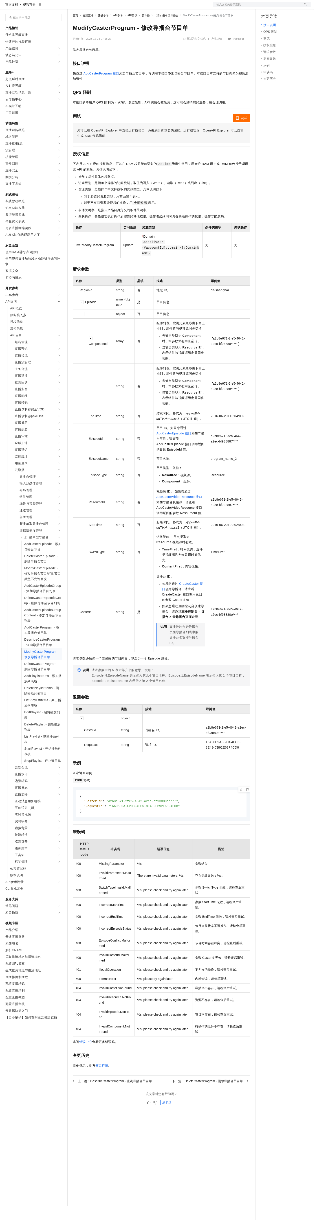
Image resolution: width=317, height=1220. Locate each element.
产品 (58, 7)
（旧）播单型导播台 (166, 29)
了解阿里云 (148, 7)
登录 (304, 7)
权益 (86, 7)
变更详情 (101, 1080)
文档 (256, 7)
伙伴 (122, 7)
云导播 (146, 29)
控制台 (277, 7)
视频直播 (29, 19)
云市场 (109, 7)
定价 (97, 7)
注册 (287, 7)
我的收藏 (238, 53)
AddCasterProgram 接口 (101, 88)
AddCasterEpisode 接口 (174, 447)
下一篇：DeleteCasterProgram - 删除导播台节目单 (210, 1096)
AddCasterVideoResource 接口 (179, 511)
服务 (132, 7)
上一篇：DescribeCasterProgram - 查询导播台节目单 (112, 1096)
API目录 (132, 29)
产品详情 (216, 53)
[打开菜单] (7, 7)
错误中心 (85, 1057)
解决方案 (72, 7)
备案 (266, 7)
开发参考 (103, 29)
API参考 (118, 29)
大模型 (46, 7)
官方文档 (11, 19)
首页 (75, 29)
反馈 (166, 1117)
